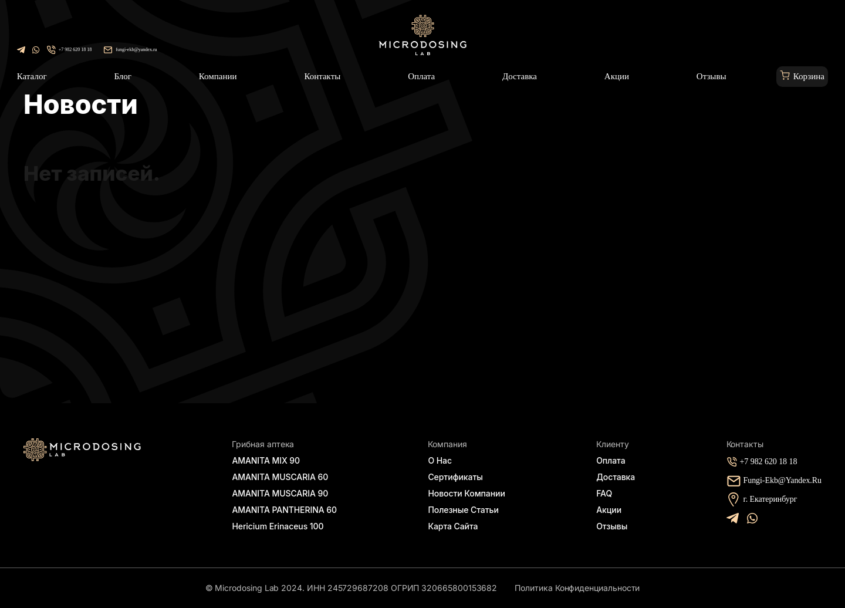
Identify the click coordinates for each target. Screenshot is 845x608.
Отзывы (611, 526)
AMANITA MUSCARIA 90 (283, 492)
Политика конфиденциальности (577, 588)
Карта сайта (455, 526)
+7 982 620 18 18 (75, 49)
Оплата (610, 458)
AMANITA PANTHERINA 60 (287, 509)
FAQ (605, 492)
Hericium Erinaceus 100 (276, 526)
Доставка (613, 475)
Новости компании (467, 492)
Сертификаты (457, 475)
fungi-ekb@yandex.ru (136, 49)
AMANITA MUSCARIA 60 (283, 475)
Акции (608, 509)
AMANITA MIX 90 (269, 458)
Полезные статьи (464, 509)
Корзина (808, 76)
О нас (444, 458)
